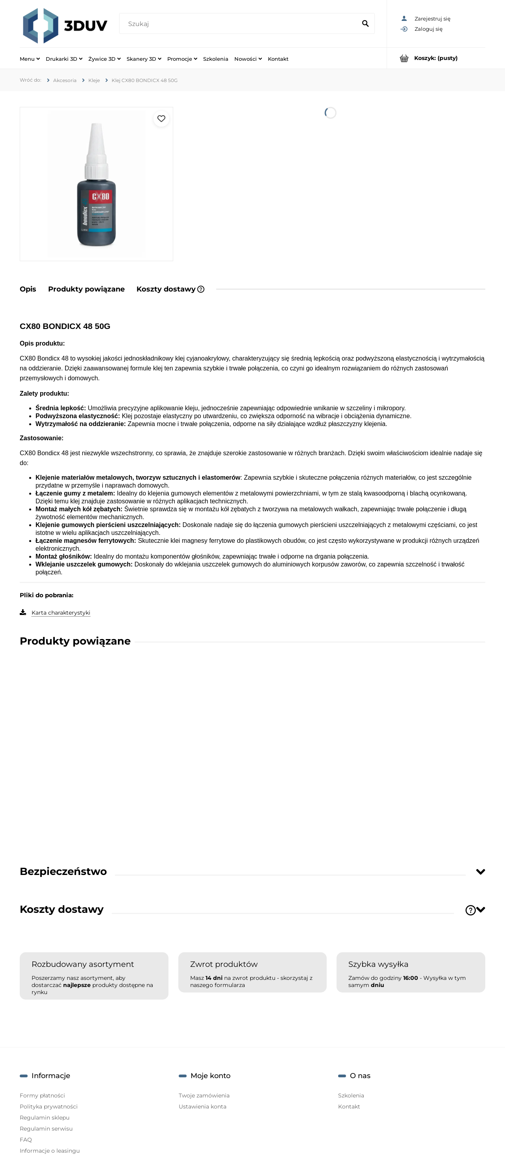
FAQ (26, 1139)
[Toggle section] (480, 871)
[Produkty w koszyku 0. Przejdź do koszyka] (436, 58)
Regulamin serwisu (46, 1128)
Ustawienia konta (202, 1106)
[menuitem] (30, 58)
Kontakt (349, 1106)
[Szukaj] (365, 24)
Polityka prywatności (49, 1106)
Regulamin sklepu (44, 1117)
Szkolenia (351, 1095)
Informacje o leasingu (50, 1150)
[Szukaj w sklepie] (239, 24)
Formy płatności (42, 1095)
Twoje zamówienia (204, 1095)
